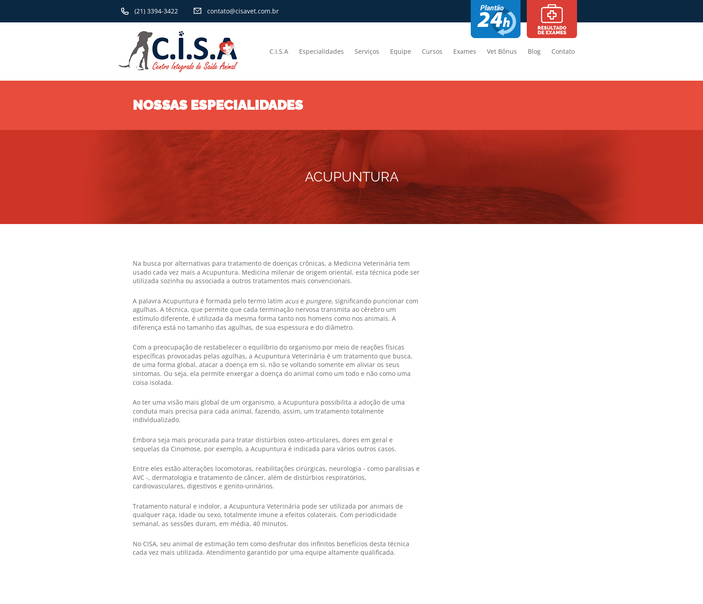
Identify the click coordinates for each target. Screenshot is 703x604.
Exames (464, 51)
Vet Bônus (502, 51)
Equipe (400, 51)
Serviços (367, 51)
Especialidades (321, 51)
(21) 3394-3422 (156, 11)
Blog (534, 51)
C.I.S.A (278, 51)
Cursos (432, 51)
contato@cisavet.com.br (243, 11)
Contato (563, 51)
